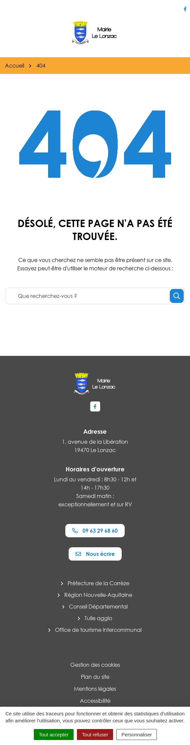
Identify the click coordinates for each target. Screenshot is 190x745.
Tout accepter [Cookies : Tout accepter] (54, 734)
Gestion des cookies (95, 664)
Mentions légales (95, 688)
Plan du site (95, 676)
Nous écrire (95, 554)
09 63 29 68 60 (95, 530)
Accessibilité (95, 700)
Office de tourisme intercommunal (98, 629)
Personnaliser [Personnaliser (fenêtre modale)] (136, 734)
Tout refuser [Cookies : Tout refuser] (95, 734)
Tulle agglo (98, 618)
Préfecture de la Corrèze (98, 583)
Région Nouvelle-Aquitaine (98, 595)
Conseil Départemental (98, 606)
